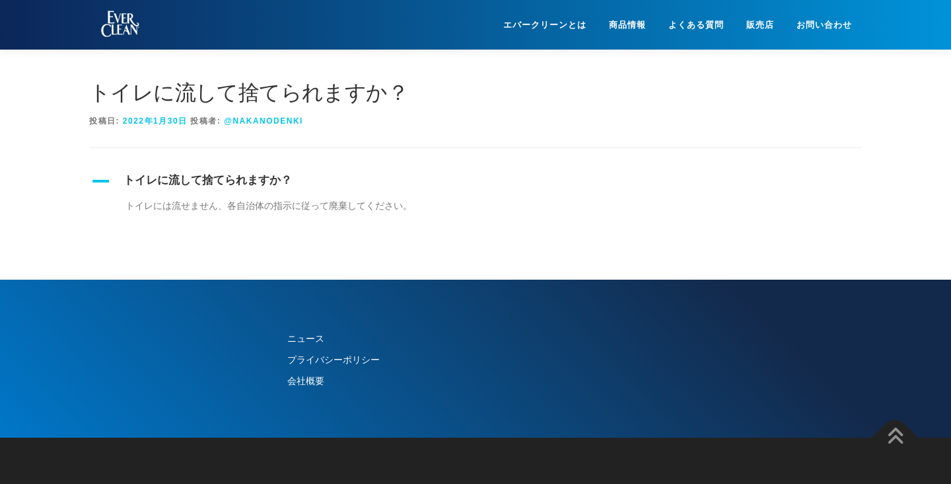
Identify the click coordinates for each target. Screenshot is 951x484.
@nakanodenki (263, 121)
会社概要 (305, 381)
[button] (475, 181)
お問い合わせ (824, 25)
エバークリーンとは (544, 25)
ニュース (305, 338)
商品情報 (627, 25)
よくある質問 (696, 25)
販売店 (760, 25)
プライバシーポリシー (333, 359)
